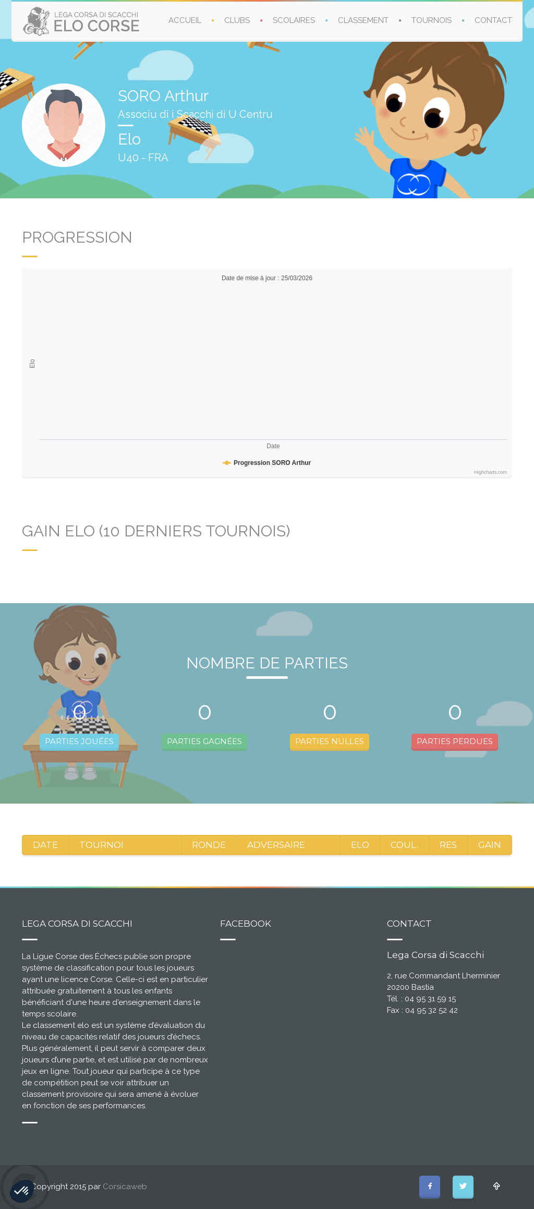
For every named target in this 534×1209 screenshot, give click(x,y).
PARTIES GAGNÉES (204, 741)
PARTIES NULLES (329, 741)
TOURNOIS (431, 20)
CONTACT (493, 20)
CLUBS (237, 20)
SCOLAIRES (294, 20)
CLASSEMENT (363, 20)
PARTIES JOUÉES (79, 741)
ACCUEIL (184, 20)
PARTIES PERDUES (455, 741)
